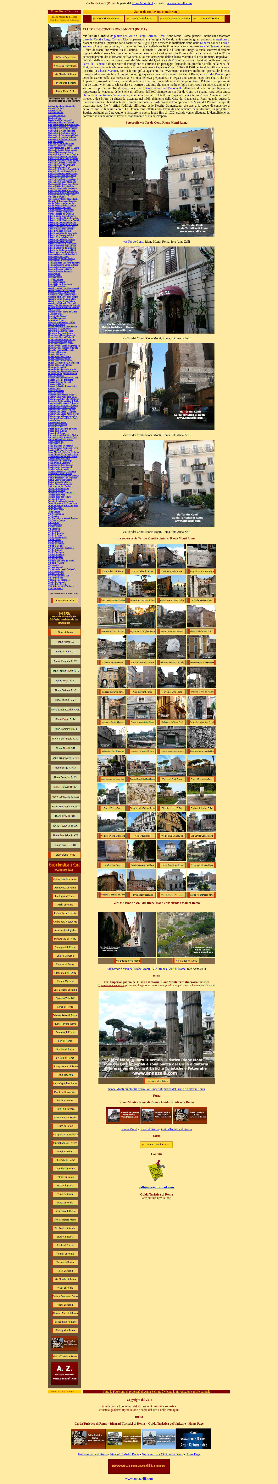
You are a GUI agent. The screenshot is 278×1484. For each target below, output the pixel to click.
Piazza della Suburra (57, 431)
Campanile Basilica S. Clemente (62, 127)
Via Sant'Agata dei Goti (58, 576)
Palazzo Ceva (54, 388)
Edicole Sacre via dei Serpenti (62, 248)
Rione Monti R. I (142, 3)
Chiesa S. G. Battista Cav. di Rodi (63, 169)
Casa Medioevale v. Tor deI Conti (63, 148)
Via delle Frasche (56, 563)
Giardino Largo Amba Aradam (62, 299)
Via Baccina (53, 516)
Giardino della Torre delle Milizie (63, 297)
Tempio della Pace (56, 495)
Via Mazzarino (55, 569)
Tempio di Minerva (56, 491)
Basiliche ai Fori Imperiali (60, 120)
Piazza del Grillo (55, 427)
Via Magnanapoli (56, 567)
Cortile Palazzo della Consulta (62, 205)
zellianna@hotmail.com (156, 1187)
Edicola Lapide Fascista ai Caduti (63, 220)
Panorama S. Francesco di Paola (63, 405)
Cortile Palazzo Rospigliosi (60, 212)
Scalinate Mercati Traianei (60, 450)
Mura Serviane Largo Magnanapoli (64, 346)
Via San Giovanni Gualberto (61, 548)
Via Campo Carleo (56, 520)
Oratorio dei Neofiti (57, 367)
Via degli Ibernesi (56, 533)
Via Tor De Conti (55, 578)
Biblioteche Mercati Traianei (61, 122)
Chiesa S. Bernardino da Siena (62, 171)
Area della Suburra (56, 116)
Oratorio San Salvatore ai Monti (62, 369)
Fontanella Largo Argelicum (61, 267)
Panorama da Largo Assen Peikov (63, 414)
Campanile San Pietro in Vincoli (62, 129)
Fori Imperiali (54, 273)
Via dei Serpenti (55, 542)
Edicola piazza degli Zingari (61, 229)
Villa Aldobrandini (56, 586)
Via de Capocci (55, 527)
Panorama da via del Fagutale (61, 410)
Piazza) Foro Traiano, (58, 422)
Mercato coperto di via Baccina (62, 327)
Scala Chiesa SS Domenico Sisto (63, 454)
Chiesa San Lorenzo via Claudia (62, 173)
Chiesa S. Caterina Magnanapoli (63, 180)
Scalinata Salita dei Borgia (60, 461)
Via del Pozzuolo (56, 559)
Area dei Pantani (55, 112)
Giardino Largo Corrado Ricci (61, 293)
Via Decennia (54, 529)
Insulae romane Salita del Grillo (62, 312)
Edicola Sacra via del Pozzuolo (62, 244)
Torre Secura (54, 512)
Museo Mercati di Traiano (59, 356)
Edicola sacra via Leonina (60, 241)
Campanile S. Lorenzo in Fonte (62, 137)
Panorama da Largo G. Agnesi (62, 412)
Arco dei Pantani (56, 108)
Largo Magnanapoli (57, 318)
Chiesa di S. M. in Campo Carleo (63, 154)
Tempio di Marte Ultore (58, 488)
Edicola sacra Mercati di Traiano (63, 224)
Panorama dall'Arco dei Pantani (62, 397)
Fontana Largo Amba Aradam (61, 259)
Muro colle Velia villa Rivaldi (61, 344)
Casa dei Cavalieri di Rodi (60, 146)
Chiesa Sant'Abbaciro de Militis (62, 156)
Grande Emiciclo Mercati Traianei (63, 307)
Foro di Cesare (55, 278)
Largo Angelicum (56, 320)
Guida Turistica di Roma (176, 1129)
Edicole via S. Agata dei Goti (61, 235)
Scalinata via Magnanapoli (60, 467)
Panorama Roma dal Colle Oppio (63, 418)
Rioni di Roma (150, 1129)
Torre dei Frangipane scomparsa (63, 505)
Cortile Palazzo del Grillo (59, 207)
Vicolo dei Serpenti (57, 582)
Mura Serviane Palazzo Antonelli (63, 348)
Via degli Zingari (55, 535)
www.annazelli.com (179, 3)
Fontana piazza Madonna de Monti (64, 263)
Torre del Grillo (55, 508)
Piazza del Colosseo (57, 425)
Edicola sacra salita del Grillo (61, 227)
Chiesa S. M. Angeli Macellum (62, 182)
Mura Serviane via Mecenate (61, 350)
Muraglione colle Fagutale (60, 342)
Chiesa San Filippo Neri (59, 167)
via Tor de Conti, (133, 241)
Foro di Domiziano (56, 282)
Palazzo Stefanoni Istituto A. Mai (63, 378)
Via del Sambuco (56, 552)
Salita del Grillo (55, 444)
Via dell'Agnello (55, 556)
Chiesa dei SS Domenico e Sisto (63, 184)
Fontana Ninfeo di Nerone (60, 261)
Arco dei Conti (54, 110)
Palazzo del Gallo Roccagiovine (62, 386)
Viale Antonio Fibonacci (59, 580)
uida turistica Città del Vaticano (163, 1454)
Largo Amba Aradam (57, 316)
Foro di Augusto (55, 280)
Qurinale (71, 569)
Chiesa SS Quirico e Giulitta (61, 186)
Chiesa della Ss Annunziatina (61, 165)
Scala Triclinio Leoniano (59, 463)
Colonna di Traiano (57, 197)
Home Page (193, 1454)
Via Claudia (53, 522)
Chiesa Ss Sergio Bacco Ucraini (62, 150)
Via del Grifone (55, 550)
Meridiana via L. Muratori (59, 329)
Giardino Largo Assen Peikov (61, 301)
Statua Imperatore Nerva (59, 482)
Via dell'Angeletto (56, 554)
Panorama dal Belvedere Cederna (63, 399)
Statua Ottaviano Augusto (60, 484)
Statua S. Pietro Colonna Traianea (63, 476)
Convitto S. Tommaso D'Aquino (62, 201)
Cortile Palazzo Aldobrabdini (61, 203)
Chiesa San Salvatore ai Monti (62, 176)
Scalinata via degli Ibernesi (60, 465)
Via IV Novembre (56, 571)
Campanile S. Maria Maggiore (61, 131)
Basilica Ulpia (54, 118)
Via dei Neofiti (54, 539)
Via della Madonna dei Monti (61, 561)
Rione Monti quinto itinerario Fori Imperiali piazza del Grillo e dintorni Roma (156, 1089)
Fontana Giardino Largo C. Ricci (63, 265)
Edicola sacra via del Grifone (61, 239)
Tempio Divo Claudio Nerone (61, 501)
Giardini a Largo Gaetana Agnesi (63, 295)
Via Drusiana (54, 531)
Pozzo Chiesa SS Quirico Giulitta (63, 435)
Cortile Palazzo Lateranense (61, 210)
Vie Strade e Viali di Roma (169, 969)
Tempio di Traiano (56, 499)
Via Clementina (55, 525)
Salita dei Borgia (55, 442)
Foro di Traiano (55, 276)
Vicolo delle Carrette (57, 584)
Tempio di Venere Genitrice (60, 493)
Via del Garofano (56, 546)
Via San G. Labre (56, 574)
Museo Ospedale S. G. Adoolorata (63, 363)
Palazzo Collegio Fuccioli (59, 382)
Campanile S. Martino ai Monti (62, 133)
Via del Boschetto (56, 544)
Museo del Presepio (57, 352)
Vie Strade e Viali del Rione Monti (128, 969)
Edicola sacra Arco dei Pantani (62, 222)
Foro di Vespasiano (57, 286)
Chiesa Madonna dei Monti (60, 152)
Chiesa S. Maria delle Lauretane (62, 188)
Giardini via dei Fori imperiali (61, 290)
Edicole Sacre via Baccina (60, 237)
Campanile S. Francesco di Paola (63, 135)
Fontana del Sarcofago (58, 256)
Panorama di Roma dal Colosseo (63, 403)
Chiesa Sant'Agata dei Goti (60, 178)
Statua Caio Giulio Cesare (60, 480)
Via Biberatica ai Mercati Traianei (63, 518)
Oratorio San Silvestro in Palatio (63, 371)
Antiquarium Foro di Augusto (61, 106)
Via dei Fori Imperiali (57, 537)
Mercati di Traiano (56, 325)
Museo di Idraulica (56, 354)
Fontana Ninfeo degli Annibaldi (62, 254)
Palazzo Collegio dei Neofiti (60, 380)
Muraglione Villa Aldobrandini (61, 339)
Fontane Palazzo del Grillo (60, 269)
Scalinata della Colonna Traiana (62, 456)
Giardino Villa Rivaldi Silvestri (62, 303)
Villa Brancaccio (55, 588)
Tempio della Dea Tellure (59, 497)
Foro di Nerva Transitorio (60, 284)
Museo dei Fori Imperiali (59, 359)
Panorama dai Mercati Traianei (62, 395)
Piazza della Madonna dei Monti (62, 429)
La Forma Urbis (55, 314)
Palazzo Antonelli (56, 376)
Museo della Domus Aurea (60, 361)
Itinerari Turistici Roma (124, 1454)
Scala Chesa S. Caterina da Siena (63, 452)
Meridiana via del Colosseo (60, 331)
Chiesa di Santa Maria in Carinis (63, 190)
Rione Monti (129, 1129)
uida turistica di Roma (94, 1454)
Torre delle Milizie (56, 510)
